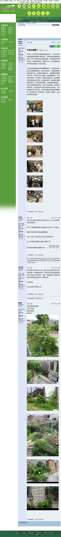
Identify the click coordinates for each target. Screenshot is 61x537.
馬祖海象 (3, 42)
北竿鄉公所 (11, 52)
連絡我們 (36, 534)
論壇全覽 (3, 101)
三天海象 (10, 42)
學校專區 (4, 61)
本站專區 (4, 97)
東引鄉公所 (11, 54)
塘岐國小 (10, 66)
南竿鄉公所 (4, 52)
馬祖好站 (4, 48)
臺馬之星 (10, 33)
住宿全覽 (57, 6)
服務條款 (17, 533)
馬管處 (10, 78)
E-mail (57, 533)
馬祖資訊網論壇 (21, 23)
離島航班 (3, 27)
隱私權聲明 (31, 533)
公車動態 (10, 91)
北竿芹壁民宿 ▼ (43, 18)
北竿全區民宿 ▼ (36, 18)
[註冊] (46, 21)
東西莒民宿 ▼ (51, 18)
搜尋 (47, 13)
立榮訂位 (3, 31)
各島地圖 (3, 92)
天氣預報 (34, 13)
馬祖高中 (3, 82)
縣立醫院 (3, 76)
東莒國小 (3, 68)
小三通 (3, 35)
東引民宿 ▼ (56, 18)
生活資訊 (43, 13)
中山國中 (10, 64)
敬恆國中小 (4, 64)
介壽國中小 (4, 63)
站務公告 (10, 99)
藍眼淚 (29, 13)
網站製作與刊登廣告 (48, 533)
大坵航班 (10, 27)
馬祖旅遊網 (24, 6)
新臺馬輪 (44, 6)
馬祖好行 (10, 80)
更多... (2, 43)
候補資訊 (10, 29)
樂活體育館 (11, 82)
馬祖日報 (29, 6)
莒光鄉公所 (4, 54)
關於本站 (3, 99)
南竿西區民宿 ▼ (28, 18)
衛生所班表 (11, 76)
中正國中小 (11, 63)
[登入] (43, 21)
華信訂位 (10, 31)
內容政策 (24, 533)
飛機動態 (3, 29)
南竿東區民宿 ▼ (21, 18)
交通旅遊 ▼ (38, 21)
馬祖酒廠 (53, 6)
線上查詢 (4, 88)
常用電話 (3, 91)
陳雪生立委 (11, 50)
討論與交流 (28, 23)
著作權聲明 (38, 533)
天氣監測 (38, 13)
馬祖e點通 (3, 80)
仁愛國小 (3, 66)
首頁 (19, 6)
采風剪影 (34, 23)
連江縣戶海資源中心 (11, 69)
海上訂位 (3, 33)
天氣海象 (4, 39)
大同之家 (3, 56)
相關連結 (4, 74)
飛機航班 (34, 6)
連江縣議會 (4, 50)
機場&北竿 (39, 6)
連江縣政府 (4, 78)
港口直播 (48, 6)
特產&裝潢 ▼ (32, 21)
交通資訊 (4, 25)
